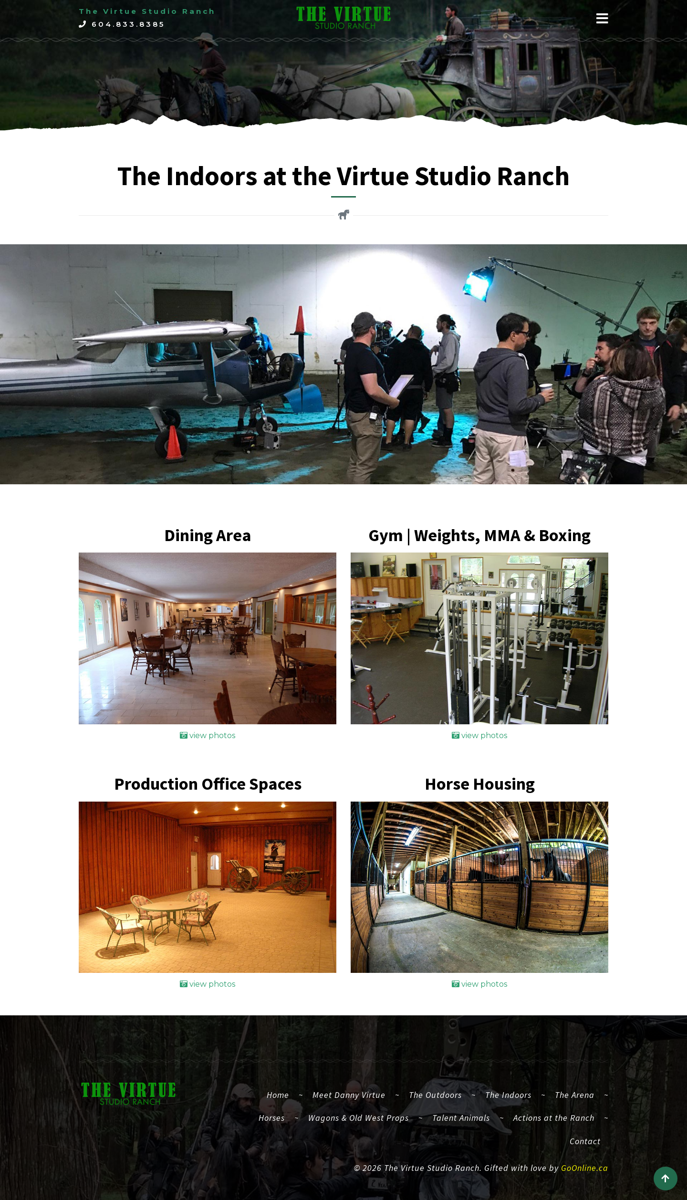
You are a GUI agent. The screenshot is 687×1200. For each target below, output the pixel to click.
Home (282, 1093)
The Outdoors (435, 1094)
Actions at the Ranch (553, 1117)
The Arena (574, 1094)
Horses (272, 1117)
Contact (585, 1141)
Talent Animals (461, 1117)
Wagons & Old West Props (358, 1117)
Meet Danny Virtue (348, 1094)
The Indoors (508, 1094)
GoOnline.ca (584, 1167)
